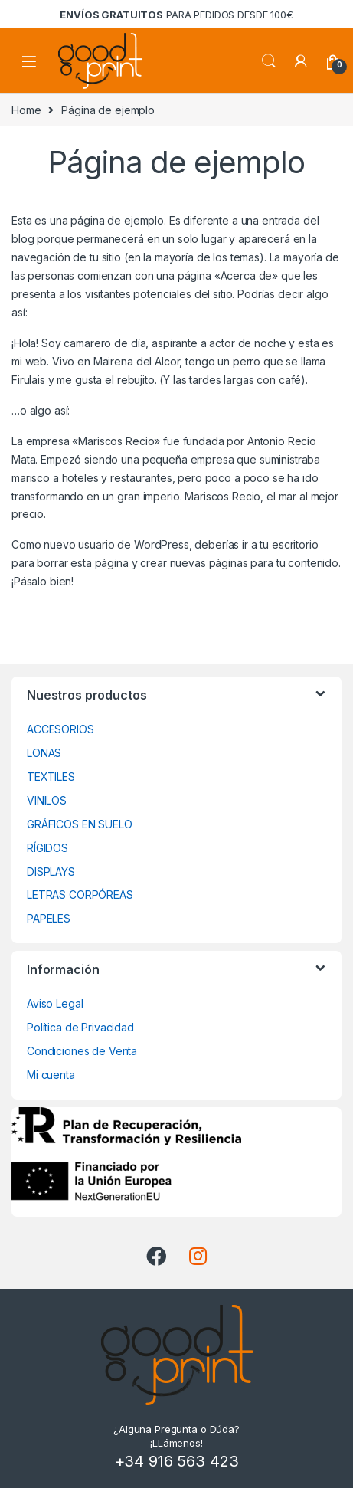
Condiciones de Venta (82, 1050)
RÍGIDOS (47, 847)
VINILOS (47, 800)
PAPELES (48, 918)
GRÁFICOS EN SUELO (79, 824)
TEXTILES (51, 776)
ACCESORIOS (60, 729)
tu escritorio (289, 544)
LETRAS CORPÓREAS (80, 894)
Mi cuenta (51, 1074)
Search (268, 61)
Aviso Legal (55, 1003)
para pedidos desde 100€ (176, 14)
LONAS (44, 752)
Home (26, 109)
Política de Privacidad (80, 1027)
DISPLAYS (51, 871)
